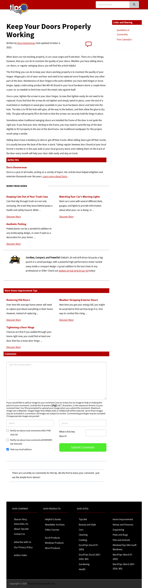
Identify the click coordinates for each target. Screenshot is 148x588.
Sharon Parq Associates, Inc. (41, 583)
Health (82, 569)
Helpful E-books (53, 519)
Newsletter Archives (55, 524)
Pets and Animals (121, 540)
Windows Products (54, 542)
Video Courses (52, 529)
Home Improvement (123, 519)
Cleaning (83, 534)
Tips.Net (83, 519)
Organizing (118, 529)
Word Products (52, 548)
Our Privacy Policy (23, 547)
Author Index (20, 555)
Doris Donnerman (26, 43)
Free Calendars (124, 39)
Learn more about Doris (55, 176)
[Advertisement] (131, 110)
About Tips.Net (21, 529)
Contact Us (19, 534)
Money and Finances (123, 524)
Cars (81, 529)
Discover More (13, 216)
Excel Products (52, 537)
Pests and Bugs (120, 534)
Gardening (84, 564)
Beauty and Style (87, 524)
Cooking (83, 540)
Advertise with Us (22, 542)
